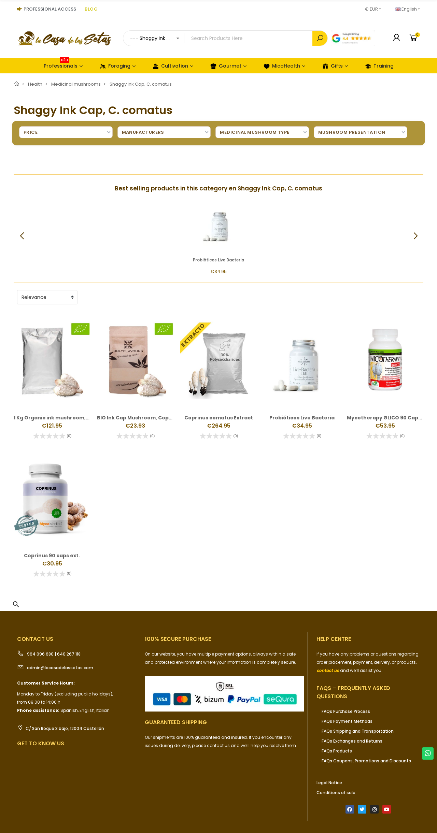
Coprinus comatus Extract (218, 417)
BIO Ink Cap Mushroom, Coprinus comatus (152, 417)
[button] (415, 236)
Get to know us (40, 743)
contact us (327, 670)
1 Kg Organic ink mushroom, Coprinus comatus (74, 417)
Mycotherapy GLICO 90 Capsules (389, 417)
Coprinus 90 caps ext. (52, 555)
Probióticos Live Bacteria (218, 260)
